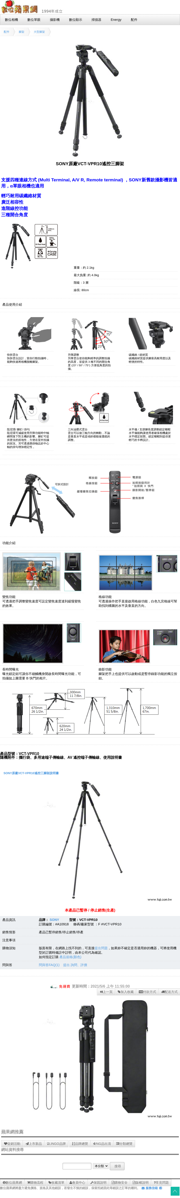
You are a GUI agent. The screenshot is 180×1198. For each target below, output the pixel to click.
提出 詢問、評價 (75, 965)
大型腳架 (39, 31)
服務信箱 (150, 1188)
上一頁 (106, 992)
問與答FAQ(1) (49, 965)
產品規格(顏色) (70, 957)
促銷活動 (12, 1144)
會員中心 (77, 1182)
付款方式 (147, 992)
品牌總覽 (80, 1144)
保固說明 (98, 1182)
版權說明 (141, 1182)
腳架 (21, 31)
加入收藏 (126, 992)
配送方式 (169, 992)
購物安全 (120, 1182)
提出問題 (101, 948)
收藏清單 (56, 1182)
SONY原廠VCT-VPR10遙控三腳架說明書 (31, 773)
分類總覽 (124, 1144)
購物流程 (35, 1182)
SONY (54, 920)
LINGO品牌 (56, 1144)
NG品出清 (102, 1144)
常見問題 (161, 1182)
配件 (6, 31)
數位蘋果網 (12, 1182)
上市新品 (34, 1144)
